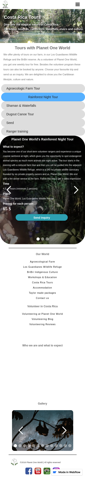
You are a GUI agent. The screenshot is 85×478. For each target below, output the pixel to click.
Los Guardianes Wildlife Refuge (42, 267)
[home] (5, 4)
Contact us (42, 298)
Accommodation (42, 287)
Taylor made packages (42, 293)
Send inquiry (42, 217)
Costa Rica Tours (42, 282)
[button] (77, 4)
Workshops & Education (42, 277)
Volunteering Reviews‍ (42, 324)
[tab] (43, 88)
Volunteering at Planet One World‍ (42, 314)
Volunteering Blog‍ (42, 319)
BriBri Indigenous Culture (42, 272)
